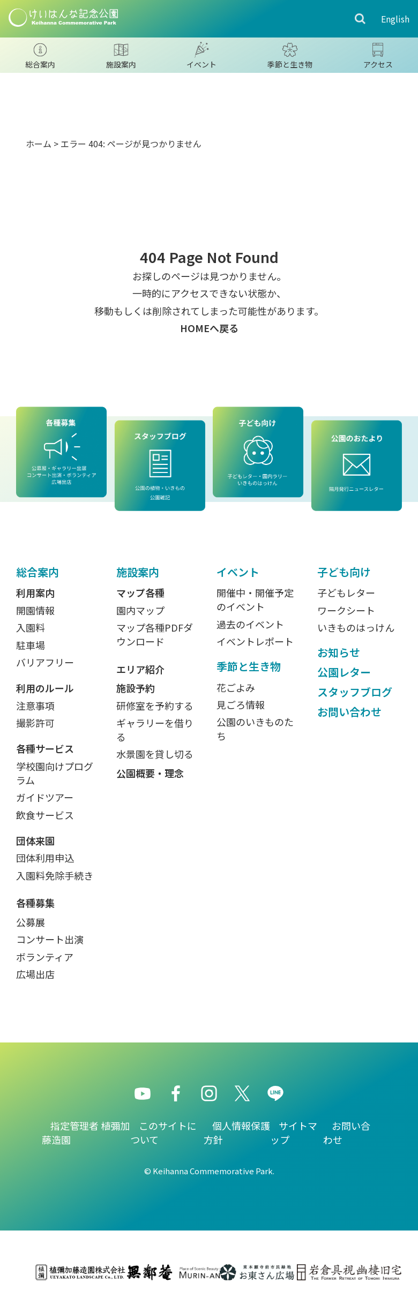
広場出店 (35, 974)
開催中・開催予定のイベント (255, 599)
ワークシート (346, 610)
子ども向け (344, 572)
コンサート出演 (50, 939)
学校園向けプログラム (54, 773)
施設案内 (137, 572)
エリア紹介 (140, 669)
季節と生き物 (249, 666)
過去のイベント (250, 624)
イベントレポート (255, 641)
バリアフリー (45, 662)
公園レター (344, 672)
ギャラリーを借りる (154, 730)
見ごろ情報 (241, 704)
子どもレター (346, 592)
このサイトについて (163, 1132)
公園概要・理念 (150, 773)
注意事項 (35, 705)
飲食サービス (45, 815)
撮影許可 (35, 723)
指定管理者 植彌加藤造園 (86, 1132)
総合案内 (37, 572)
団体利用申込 (45, 858)
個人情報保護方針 (237, 1132)
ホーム (38, 143)
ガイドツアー (44, 797)
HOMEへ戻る (209, 328)
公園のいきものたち (255, 728)
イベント (238, 572)
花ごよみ (236, 687)
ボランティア (44, 957)
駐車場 (30, 645)
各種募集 (35, 903)
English (395, 18)
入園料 (30, 627)
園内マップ (140, 610)
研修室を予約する (154, 705)
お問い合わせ (349, 711)
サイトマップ (293, 1132)
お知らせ (338, 652)
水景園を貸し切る (154, 754)
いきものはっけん (355, 627)
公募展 (30, 922)
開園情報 (35, 610)
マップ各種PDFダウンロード (154, 634)
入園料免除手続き (54, 875)
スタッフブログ (354, 692)
